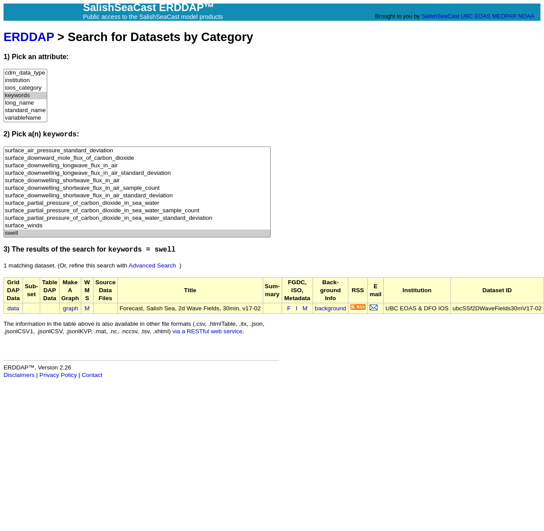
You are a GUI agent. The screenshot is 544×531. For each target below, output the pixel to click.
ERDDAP (29, 37)
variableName (25, 118)
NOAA (526, 16)
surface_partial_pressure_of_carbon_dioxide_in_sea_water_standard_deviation (137, 218)
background (330, 308)
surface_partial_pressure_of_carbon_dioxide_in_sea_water (137, 203)
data (13, 308)
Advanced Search (152, 265)
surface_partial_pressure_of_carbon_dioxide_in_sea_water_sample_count (137, 211)
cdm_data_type (25, 73)
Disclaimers (19, 375)
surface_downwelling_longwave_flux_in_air (137, 165)
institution (25, 80)
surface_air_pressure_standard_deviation (137, 150)
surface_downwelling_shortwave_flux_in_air (137, 181)
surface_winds (137, 226)
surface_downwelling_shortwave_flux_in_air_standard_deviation (137, 196)
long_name (25, 103)
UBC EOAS (476, 16)
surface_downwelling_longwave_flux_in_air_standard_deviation (137, 173)
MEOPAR (504, 16)
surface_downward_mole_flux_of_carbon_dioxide (137, 158)
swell (137, 233)
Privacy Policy (58, 375)
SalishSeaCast (440, 16)
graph (71, 308)
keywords (25, 95)
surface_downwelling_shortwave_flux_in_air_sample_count (137, 188)
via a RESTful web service (208, 331)
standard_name (25, 110)
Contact (92, 375)
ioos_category (25, 88)
